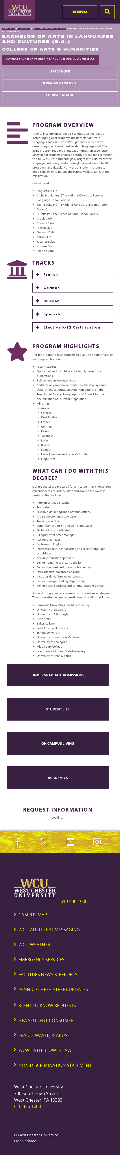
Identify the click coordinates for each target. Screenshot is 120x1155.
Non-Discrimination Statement (55, 1065)
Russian (52, 300)
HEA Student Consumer (45, 1020)
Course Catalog (60, 95)
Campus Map (32, 915)
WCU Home (8, 28)
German (52, 287)
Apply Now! (60, 71)
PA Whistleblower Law (45, 1050)
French (51, 274)
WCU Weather (34, 945)
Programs (23, 28)
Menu (79, 11)
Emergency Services (41, 959)
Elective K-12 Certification (72, 327)
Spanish (52, 314)
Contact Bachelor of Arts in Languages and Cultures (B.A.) (50, 58)
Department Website (60, 83)
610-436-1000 (74, 901)
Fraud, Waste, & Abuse (44, 1035)
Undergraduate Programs (49, 28)
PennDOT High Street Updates (53, 989)
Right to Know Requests (47, 1005)
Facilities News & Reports (48, 974)
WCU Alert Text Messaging (49, 930)
